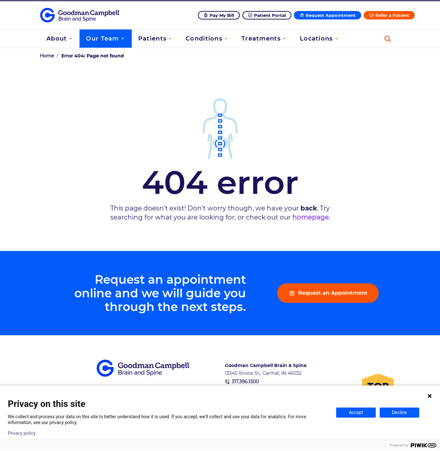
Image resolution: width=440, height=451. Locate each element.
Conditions (204, 38)
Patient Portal (270, 15)
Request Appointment (331, 15)
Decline (399, 412)
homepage (310, 217)
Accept (356, 412)
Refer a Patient (392, 15)
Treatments (261, 38)
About (56, 38)
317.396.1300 (245, 382)
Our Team (102, 38)
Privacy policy (21, 433)
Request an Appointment (332, 293)
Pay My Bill (222, 15)
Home (47, 56)
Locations (316, 38)
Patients (152, 38)
